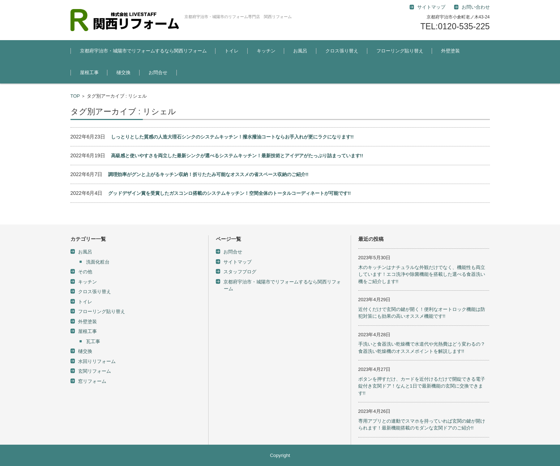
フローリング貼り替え (399, 51)
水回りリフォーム (97, 361)
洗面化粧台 (98, 262)
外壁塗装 (450, 51)
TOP (75, 96)
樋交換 (123, 72)
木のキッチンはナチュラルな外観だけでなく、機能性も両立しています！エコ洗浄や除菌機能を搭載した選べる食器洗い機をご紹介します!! (421, 274)
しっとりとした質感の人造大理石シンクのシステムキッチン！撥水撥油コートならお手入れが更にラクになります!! (232, 137)
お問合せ (158, 72)
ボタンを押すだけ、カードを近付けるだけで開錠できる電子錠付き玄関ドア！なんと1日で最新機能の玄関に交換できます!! (421, 386)
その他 (85, 271)
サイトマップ (237, 262)
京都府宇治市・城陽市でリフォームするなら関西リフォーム (143, 51)
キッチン (266, 51)
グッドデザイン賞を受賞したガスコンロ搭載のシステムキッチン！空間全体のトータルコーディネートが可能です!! (229, 193)
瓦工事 (93, 341)
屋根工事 (89, 72)
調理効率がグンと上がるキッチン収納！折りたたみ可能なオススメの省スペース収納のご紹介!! (208, 174)
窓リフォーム (92, 381)
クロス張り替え (341, 51)
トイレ (232, 51)
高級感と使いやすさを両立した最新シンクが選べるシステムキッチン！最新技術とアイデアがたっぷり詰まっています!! (237, 155)
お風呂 (300, 51)
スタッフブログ (239, 271)
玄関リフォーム (94, 371)
